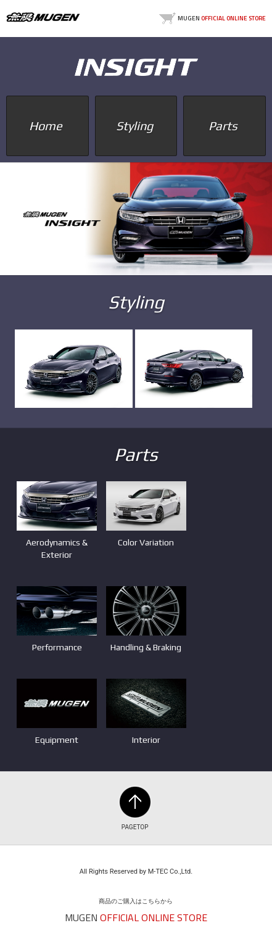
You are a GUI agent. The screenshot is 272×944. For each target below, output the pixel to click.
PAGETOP (135, 802)
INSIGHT (136, 67)
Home (47, 125)
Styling (136, 125)
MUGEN (43, 17)
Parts (224, 125)
